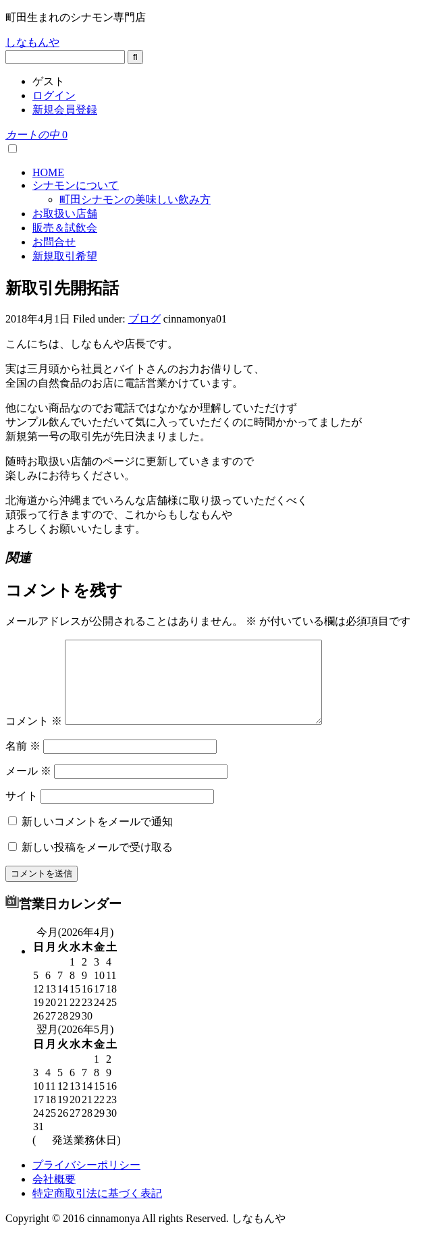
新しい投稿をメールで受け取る (97, 863)
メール (28, 787)
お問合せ (54, 242)
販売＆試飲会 (64, 227)
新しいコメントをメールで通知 (97, 837)
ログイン (54, 95)
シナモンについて (75, 185)
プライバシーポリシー (86, 1181)
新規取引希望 (64, 256)
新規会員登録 (64, 109)
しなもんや (32, 42)
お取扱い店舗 (64, 213)
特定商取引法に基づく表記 (97, 1209)
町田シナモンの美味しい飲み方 (135, 199)
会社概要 (54, 1195)
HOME (48, 172)
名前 (23, 762)
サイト (21, 812)
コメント (33, 737)
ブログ (144, 319)
